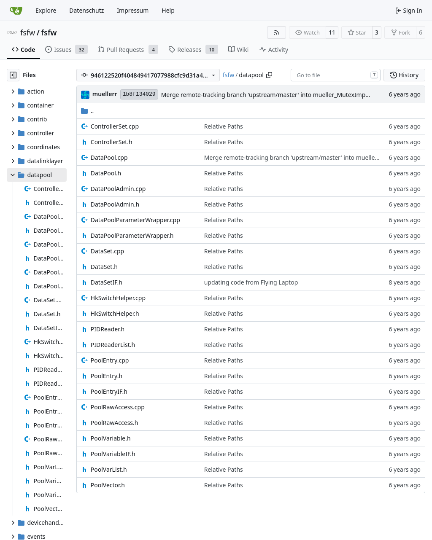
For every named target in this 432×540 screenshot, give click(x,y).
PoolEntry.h (106, 376)
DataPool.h (106, 173)
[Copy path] (269, 75)
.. (87, 111)
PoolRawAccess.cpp (118, 407)
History (404, 75)
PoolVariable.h (111, 438)
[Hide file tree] (13, 75)
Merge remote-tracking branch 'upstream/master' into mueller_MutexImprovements (278, 95)
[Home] (16, 10)
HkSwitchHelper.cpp (118, 298)
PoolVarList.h (109, 469)
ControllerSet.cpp (115, 126)
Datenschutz (86, 10)
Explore (45, 10)
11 (332, 32)
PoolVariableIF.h (113, 454)
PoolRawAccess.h (114, 423)
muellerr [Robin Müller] (104, 94)
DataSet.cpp (107, 251)
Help (168, 10)
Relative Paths (223, 126)
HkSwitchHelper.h (115, 313)
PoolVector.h (108, 485)
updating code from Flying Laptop (251, 282)
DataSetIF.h (106, 282)
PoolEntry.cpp (110, 360)
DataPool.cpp (109, 157)
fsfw (27, 32)
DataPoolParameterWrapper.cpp (135, 220)
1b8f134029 (139, 94)
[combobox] (336, 75)
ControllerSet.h (111, 142)
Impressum (132, 10)
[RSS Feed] (276, 32)
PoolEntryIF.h (109, 391)
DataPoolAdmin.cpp (118, 189)
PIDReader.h (107, 329)
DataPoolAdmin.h (115, 204)
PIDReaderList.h (113, 345)
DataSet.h (104, 267)
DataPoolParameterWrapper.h (132, 235)
